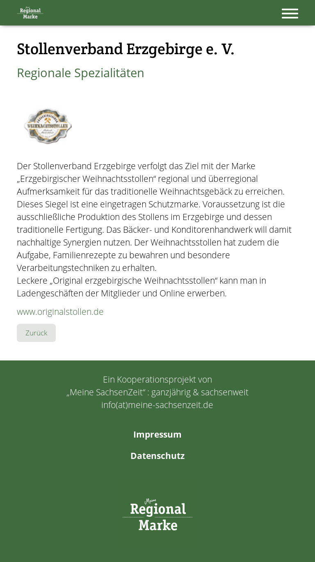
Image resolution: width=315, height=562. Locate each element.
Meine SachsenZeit (106, 392)
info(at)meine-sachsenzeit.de (157, 405)
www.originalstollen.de (60, 311)
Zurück (36, 332)
